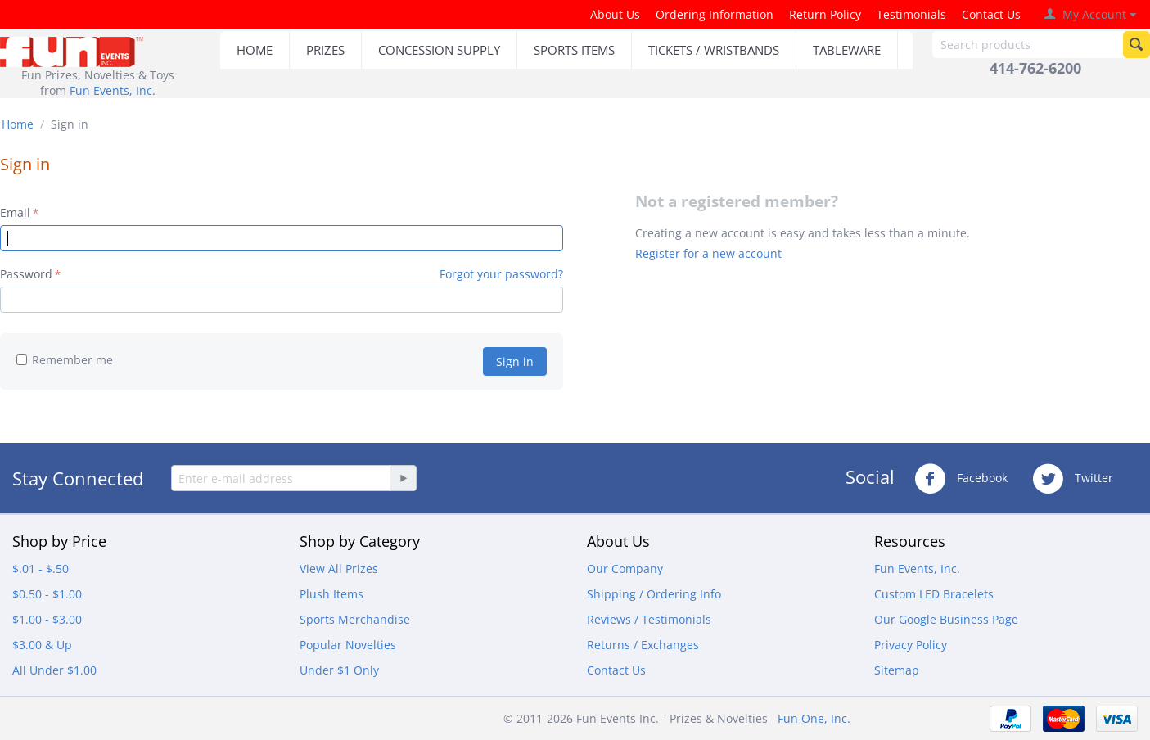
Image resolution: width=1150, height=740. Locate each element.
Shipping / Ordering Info (654, 594)
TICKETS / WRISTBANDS (713, 50)
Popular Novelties (348, 644)
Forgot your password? (501, 274)
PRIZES (325, 50)
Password (26, 274)
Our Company (625, 568)
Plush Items (331, 594)
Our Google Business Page (946, 619)
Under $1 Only (339, 670)
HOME (255, 50)
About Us (615, 14)
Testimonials (911, 14)
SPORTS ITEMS (574, 50)
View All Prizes (339, 568)
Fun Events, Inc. (113, 90)
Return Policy (825, 14)
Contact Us (991, 14)
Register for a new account (708, 253)
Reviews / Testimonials (649, 619)
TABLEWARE (847, 50)
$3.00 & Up (42, 644)
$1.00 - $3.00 (47, 619)
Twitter (1072, 478)
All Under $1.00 (54, 670)
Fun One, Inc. (814, 718)
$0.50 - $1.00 (47, 594)
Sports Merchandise (355, 619)
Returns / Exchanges (643, 644)
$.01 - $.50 (40, 568)
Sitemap (896, 670)
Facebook (961, 478)
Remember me (64, 360)
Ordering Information (714, 14)
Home (18, 124)
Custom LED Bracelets (934, 594)
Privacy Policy (910, 644)
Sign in (515, 361)
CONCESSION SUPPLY (439, 50)
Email (15, 212)
